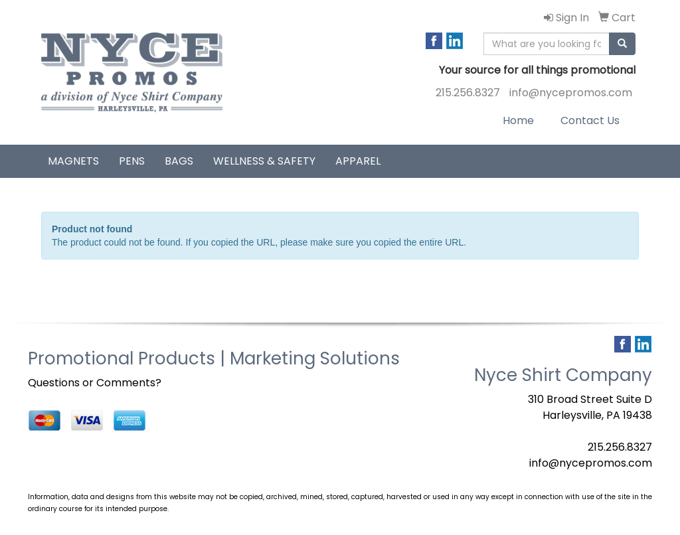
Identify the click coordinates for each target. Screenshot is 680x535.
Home (518, 120)
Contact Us (590, 120)
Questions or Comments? (94, 382)
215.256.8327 (468, 92)
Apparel (358, 161)
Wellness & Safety (264, 161)
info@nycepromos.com (570, 92)
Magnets (73, 161)
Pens (132, 161)
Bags (179, 161)
